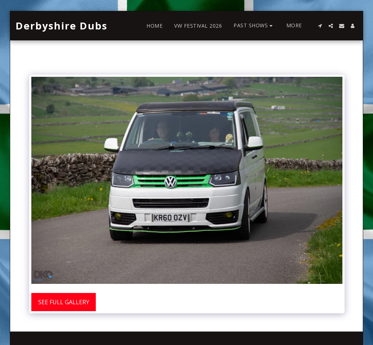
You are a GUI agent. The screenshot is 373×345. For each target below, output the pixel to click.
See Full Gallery (63, 302)
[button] (254, 25)
